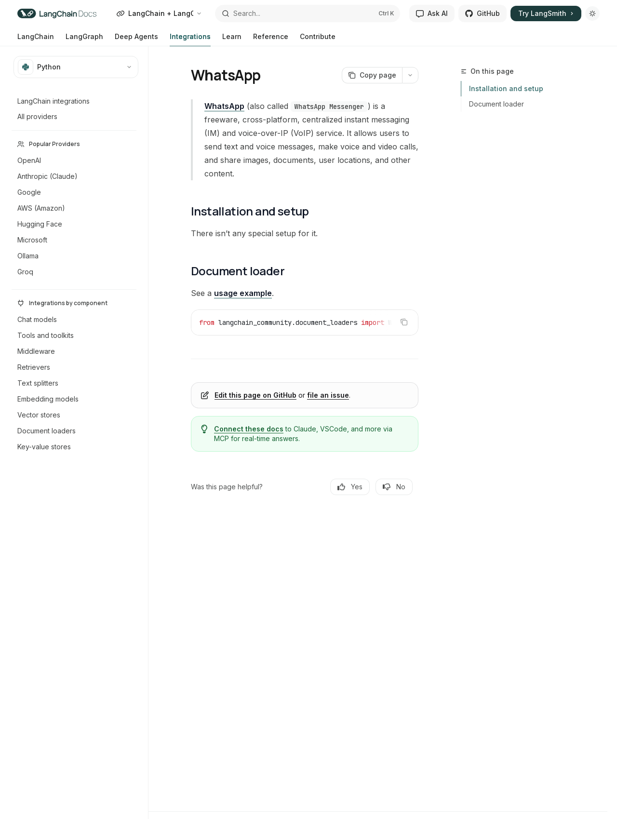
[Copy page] (372, 75)
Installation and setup (506, 88)
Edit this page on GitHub (255, 395)
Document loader (496, 104)
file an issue (328, 395)
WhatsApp (224, 106)
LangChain (35, 39)
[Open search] (307, 13)
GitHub (482, 13)
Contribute (317, 39)
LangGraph (84, 39)
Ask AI (432, 13)
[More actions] (410, 75)
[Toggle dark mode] (592, 13)
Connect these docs (248, 429)
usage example (243, 293)
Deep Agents (136, 39)
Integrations (190, 39)
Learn (231, 39)
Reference (270, 39)
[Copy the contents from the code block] (404, 322)
